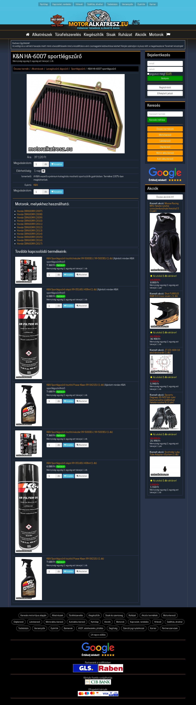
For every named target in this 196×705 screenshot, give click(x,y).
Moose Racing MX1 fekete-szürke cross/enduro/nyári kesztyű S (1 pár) (164, 207)
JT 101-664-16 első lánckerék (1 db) (165, 351)
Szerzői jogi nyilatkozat (133, 628)
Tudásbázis (112, 4)
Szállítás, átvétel (95, 4)
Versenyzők (127, 4)
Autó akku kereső (165, 159)
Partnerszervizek (170, 628)
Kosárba (56, 164)
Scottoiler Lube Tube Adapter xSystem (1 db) (165, 453)
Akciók (140, 34)
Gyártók (141, 4)
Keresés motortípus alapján (33, 615)
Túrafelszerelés (68, 34)
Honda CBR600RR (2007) (29, 211)
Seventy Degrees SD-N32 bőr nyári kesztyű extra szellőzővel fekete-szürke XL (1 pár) (162, 399)
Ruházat (125, 34)
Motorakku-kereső (54, 622)
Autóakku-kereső (77, 622)
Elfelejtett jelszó (165, 93)
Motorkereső (165, 135)
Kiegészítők (94, 34)
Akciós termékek (150, 615)
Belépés (165, 78)
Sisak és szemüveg (114, 615)
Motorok (156, 34)
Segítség (113, 628)
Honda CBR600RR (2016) (29, 240)
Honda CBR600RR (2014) (29, 233)
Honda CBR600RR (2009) (29, 217)
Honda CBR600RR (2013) (29, 230)
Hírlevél (79, 4)
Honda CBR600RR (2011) (29, 224)
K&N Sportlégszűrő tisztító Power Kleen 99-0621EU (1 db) (75, 384)
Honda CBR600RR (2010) (29, 220)
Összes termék (21, 68)
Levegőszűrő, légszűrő (57, 68)
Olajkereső (19, 622)
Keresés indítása (157, 120)
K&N (36, 185)
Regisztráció (165, 87)
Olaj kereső (165, 147)
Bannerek (68, 628)
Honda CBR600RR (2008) (29, 214)
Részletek (82, 275)
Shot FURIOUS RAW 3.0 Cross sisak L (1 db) (164, 294)
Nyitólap (44, 4)
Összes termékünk (165, 129)
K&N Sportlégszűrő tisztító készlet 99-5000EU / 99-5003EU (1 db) (80, 258)
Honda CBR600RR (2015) (29, 237)
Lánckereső (165, 141)
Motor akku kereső (165, 153)
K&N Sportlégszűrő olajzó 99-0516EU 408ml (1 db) (72, 289)
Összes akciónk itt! (165, 197)
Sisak (111, 34)
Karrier (153, 4)
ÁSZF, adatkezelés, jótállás (90, 628)
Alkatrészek (42, 34)
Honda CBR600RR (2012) (29, 227)
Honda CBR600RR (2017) (29, 243)
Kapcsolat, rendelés (62, 4)
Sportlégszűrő (78, 68)
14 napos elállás (98, 635)
